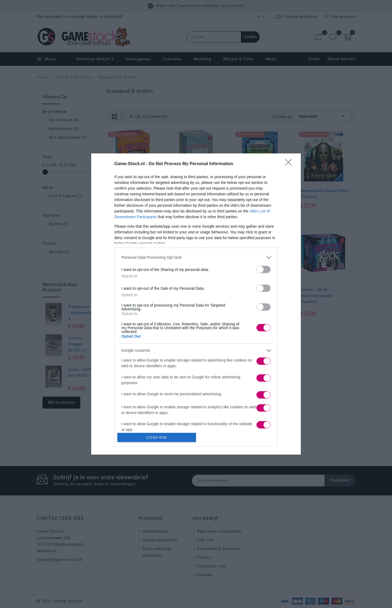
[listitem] (196, 257)
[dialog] (196, 304)
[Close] (290, 164)
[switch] (263, 269)
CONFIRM (156, 438)
